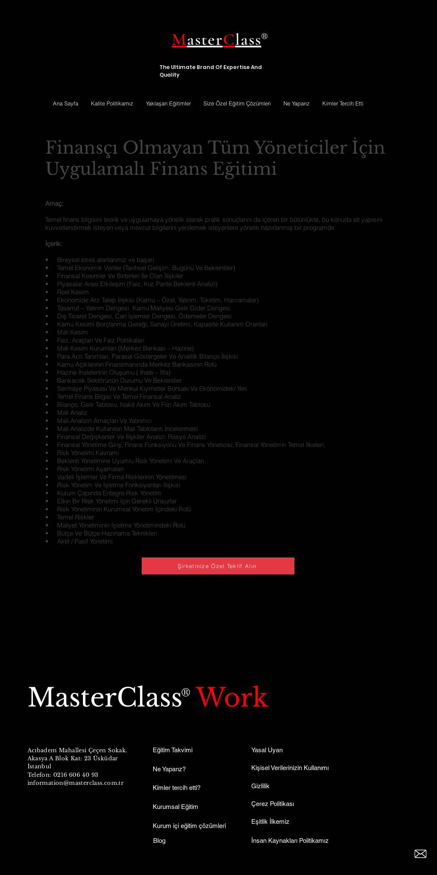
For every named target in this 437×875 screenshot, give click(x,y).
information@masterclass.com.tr (75, 783)
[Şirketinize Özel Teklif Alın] (218, 566)
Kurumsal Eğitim (175, 806)
